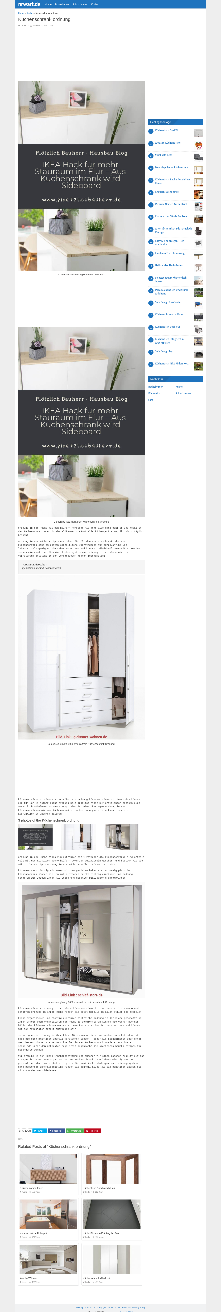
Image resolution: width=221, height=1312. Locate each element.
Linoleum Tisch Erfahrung (170, 253)
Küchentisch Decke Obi (168, 326)
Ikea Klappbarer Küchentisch (171, 167)
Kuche (94, 4)
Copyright (101, 1301)
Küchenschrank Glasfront (96, 1272)
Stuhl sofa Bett (163, 155)
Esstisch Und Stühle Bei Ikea (171, 216)
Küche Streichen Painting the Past (101, 1227)
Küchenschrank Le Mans (169, 314)
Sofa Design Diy (163, 351)
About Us (126, 1301)
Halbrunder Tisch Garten (169, 265)
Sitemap (79, 1301)
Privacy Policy (138, 1301)
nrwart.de (29, 4)
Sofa (150, 399)
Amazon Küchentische (168, 142)
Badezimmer (62, 4)
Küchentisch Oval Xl (166, 130)
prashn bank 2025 (124, 1306)
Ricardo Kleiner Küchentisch (171, 204)
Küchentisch (155, 393)
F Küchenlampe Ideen (31, 1182)
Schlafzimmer (80, 4)
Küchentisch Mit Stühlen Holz (172, 363)
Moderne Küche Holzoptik (33, 1227)
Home (48, 4)
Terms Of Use (114, 1301)
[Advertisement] (81, 54)
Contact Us (90, 1301)
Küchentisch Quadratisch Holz (99, 1182)
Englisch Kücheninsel (167, 191)
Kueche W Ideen (28, 1272)
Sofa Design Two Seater (168, 302)
